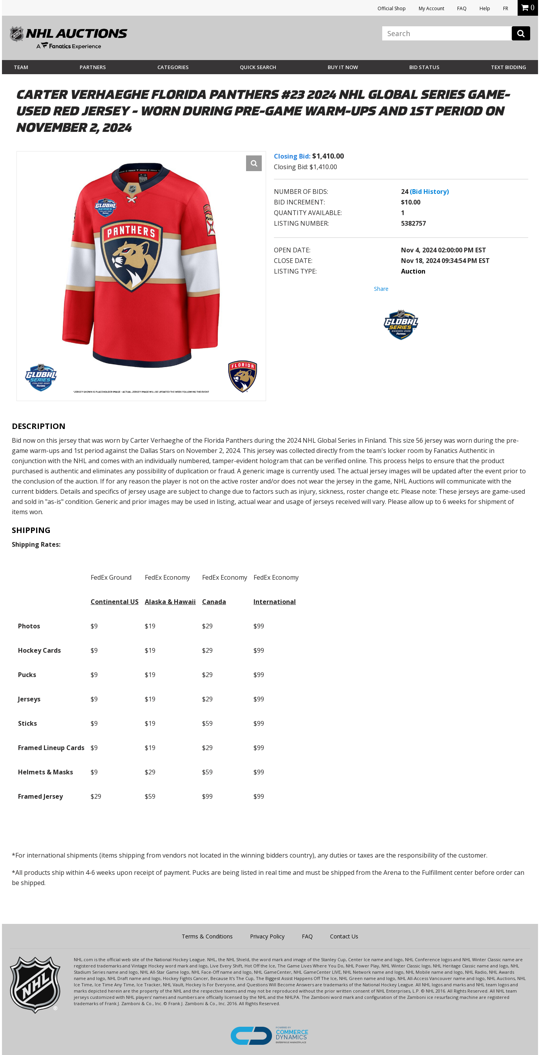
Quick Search (258, 67)
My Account (431, 8)
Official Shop (392, 8)
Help (485, 8)
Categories (173, 67)
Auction (413, 271)
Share (381, 288)
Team (21, 67)
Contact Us (344, 936)
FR (505, 8)
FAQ (462, 8)
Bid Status (424, 67)
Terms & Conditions (207, 936)
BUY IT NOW (343, 67)
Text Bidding (508, 67)
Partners (93, 67)
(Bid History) (429, 191)
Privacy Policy (267, 936)
